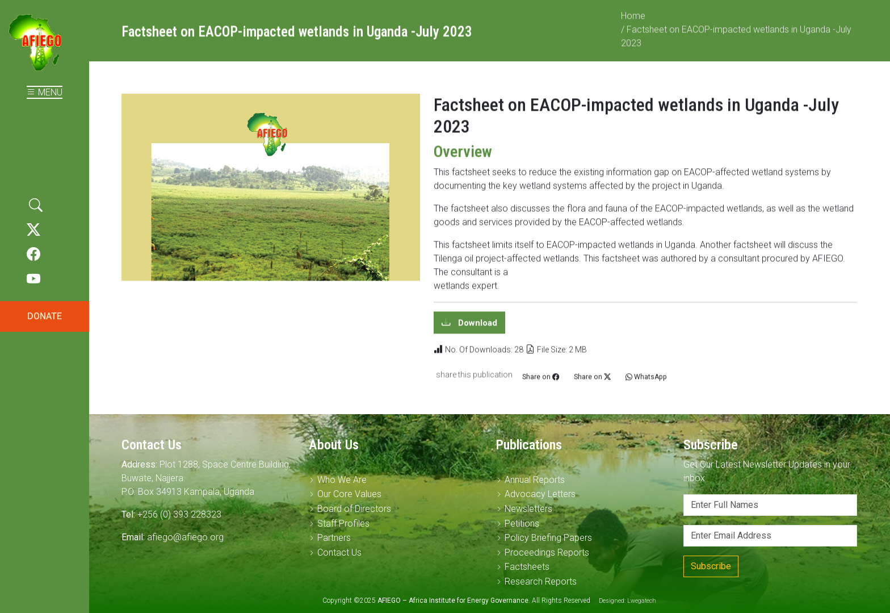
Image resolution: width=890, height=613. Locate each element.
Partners (334, 537)
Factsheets (527, 566)
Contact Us (339, 552)
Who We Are (342, 479)
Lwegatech (641, 600)
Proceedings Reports (547, 552)
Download (476, 328)
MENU (44, 92)
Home (633, 21)
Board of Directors (354, 508)
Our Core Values (349, 494)
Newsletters (528, 508)
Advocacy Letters (540, 494)
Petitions (522, 523)
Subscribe (711, 566)
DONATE (44, 316)
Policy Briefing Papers (548, 537)
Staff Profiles (343, 523)
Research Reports (541, 581)
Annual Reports (535, 479)
